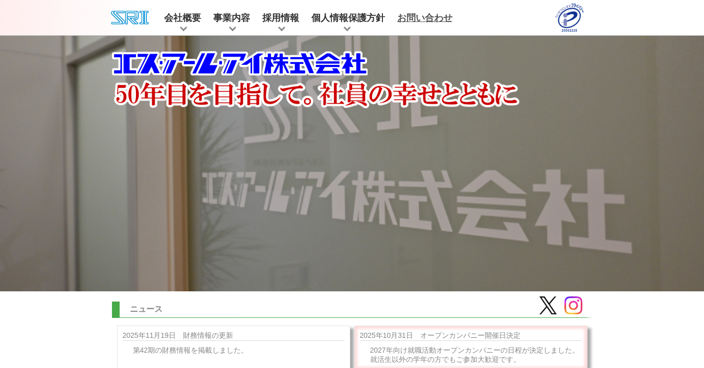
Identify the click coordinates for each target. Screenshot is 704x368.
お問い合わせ (424, 18)
